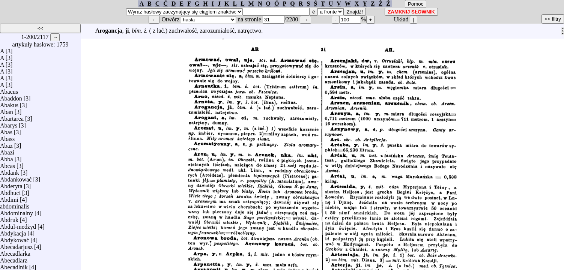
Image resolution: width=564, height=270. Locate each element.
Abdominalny (16, 211)
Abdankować (16, 177)
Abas (6, 130)
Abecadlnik (14, 265)
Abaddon (11, 96)
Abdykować (14, 238)
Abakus (9, 103)
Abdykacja (13, 231)
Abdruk (9, 218)
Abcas (7, 164)
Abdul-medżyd (18, 225)
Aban (6, 110)
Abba (6, 157)
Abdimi (9, 198)
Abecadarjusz (16, 245)
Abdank (9, 171)
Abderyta (11, 184)
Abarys (8, 123)
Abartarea (12, 117)
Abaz (6, 144)
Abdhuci (10, 191)
